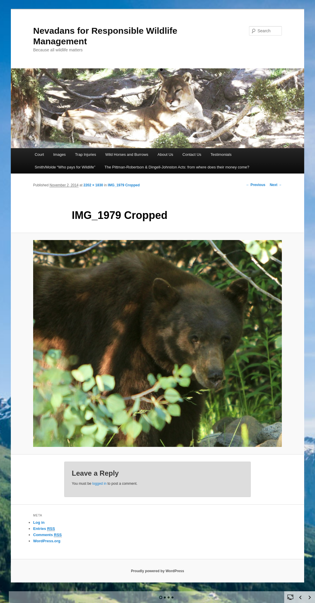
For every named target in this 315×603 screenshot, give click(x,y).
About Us (165, 154)
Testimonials (221, 154)
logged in (99, 484)
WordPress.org (46, 541)
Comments (47, 535)
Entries (44, 528)
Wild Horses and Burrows (126, 154)
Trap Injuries (85, 154)
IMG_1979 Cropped (124, 185)
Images (59, 154)
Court (39, 154)
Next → (276, 185)
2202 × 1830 (93, 185)
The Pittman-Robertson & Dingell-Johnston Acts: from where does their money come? (176, 167)
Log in (39, 522)
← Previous (255, 185)
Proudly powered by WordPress (157, 571)
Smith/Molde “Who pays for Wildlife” (65, 167)
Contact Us (191, 154)
